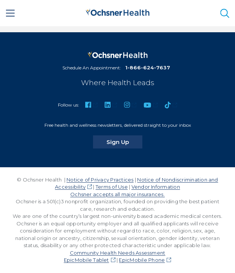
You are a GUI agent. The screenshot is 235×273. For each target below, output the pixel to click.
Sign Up (124, 142)
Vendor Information (156, 187)
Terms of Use (112, 187)
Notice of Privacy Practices (100, 180)
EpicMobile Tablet (86, 260)
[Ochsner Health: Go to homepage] (117, 12)
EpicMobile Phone (142, 260)
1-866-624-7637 (147, 67)
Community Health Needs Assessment (118, 253)
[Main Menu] (10, 13)
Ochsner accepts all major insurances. (117, 194)
